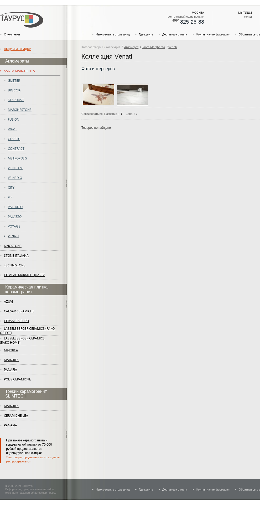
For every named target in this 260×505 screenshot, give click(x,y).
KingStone (13, 246)
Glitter (14, 80)
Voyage (14, 226)
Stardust (16, 100)
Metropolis (17, 158)
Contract (16, 148)
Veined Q (15, 178)
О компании (12, 34)
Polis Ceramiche (17, 379)
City (11, 187)
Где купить (146, 34)
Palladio (15, 207)
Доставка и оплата (174, 34)
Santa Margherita (19, 71)
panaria (10, 369)
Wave (12, 129)
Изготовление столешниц (113, 34)
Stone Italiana (16, 255)
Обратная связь (249, 34)
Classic (14, 139)
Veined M (15, 168)
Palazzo (15, 216)
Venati (13, 236)
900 (10, 197)
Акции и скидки (17, 49)
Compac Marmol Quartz (24, 275)
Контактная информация (213, 34)
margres (11, 360)
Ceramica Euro (16, 321)
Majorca (11, 350)
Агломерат (131, 47)
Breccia (14, 90)
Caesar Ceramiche (19, 311)
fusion (13, 119)
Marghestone (20, 109)
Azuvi (8, 301)
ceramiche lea (16, 415)
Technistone (14, 265)
